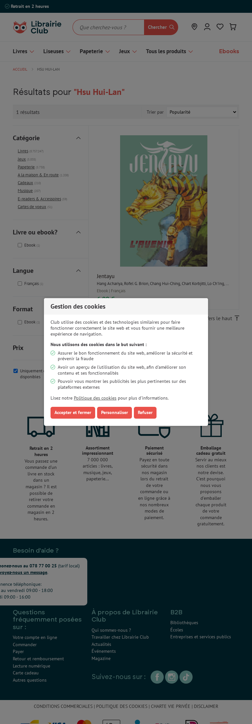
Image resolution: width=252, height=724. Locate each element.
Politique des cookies (95, 398)
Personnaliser (114, 412)
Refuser (145, 412)
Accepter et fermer (72, 412)
